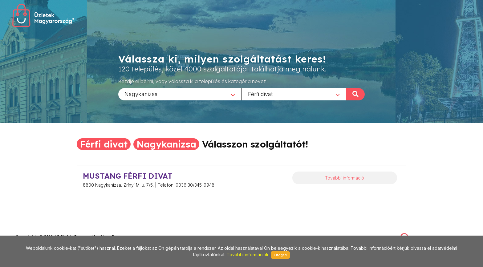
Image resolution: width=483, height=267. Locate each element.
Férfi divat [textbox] (260, 94)
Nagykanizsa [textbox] (141, 94)
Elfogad (280, 255)
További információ (344, 177)
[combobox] (180, 94)
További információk (248, 254)
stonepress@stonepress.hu (40, 230)
